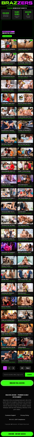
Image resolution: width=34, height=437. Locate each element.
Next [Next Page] (27, 368)
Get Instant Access (7, 36)
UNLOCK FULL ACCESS (17, 383)
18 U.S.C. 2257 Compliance (17, 419)
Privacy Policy (24, 415)
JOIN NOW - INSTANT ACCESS (17, 434)
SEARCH (29, 375)
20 (22, 368)
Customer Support (10, 415)
